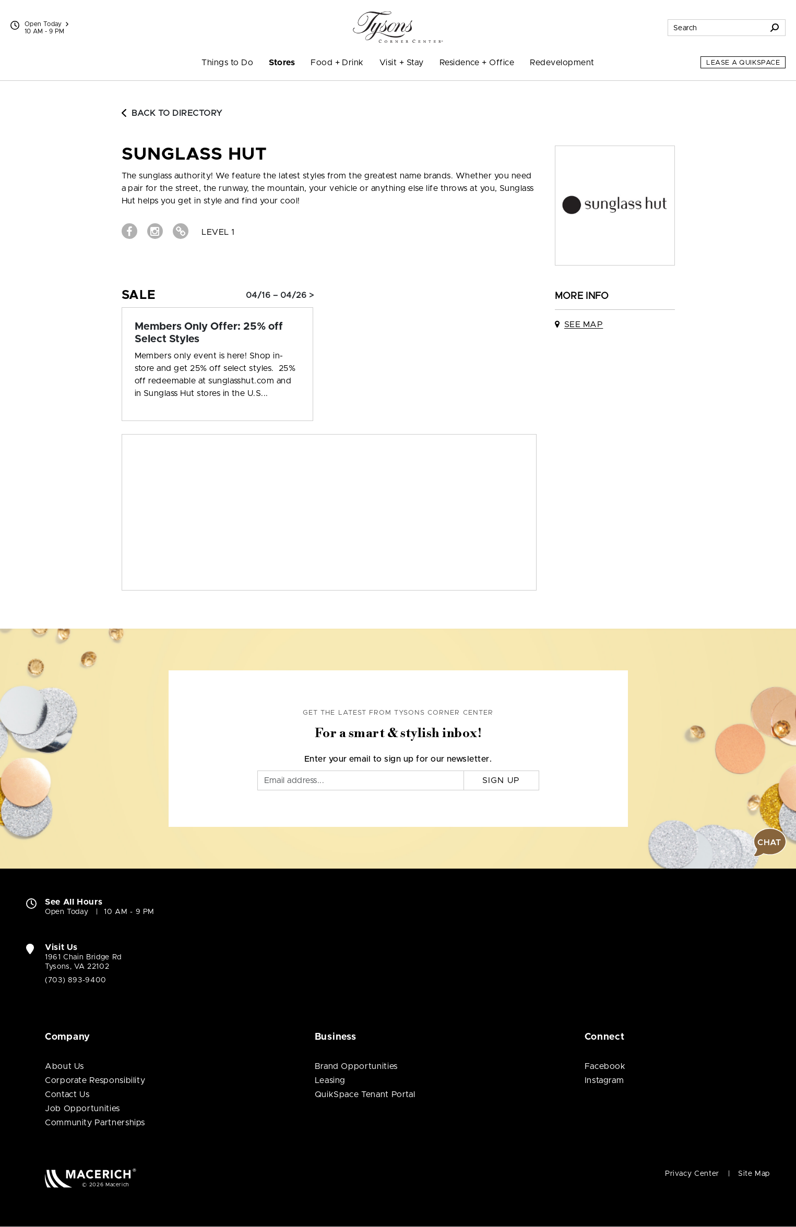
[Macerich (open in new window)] (90, 1178)
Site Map (754, 1173)
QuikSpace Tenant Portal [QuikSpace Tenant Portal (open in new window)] (365, 1094)
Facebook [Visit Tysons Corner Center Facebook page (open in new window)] (605, 1066)
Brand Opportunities (356, 1066)
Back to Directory (172, 113)
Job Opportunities (82, 1108)
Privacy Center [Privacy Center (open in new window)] (692, 1173)
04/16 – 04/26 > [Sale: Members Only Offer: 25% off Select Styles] (280, 295)
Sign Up (501, 780)
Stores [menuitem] (282, 62)
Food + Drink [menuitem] (337, 62)
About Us (64, 1066)
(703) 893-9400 (75, 980)
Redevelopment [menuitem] (562, 62)
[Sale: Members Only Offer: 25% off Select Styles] (218, 332)
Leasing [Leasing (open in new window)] (330, 1080)
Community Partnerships (95, 1122)
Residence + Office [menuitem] (477, 62)
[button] (770, 842)
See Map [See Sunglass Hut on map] (583, 324)
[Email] (360, 780)
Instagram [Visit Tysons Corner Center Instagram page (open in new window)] (604, 1080)
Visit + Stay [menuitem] (401, 62)
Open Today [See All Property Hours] (46, 24)
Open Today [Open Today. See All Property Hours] (66, 912)
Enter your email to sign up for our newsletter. (398, 759)
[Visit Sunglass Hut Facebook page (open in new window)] (129, 231)
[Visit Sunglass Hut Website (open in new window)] (180, 231)
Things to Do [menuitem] (227, 62)
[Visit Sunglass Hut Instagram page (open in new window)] (155, 231)
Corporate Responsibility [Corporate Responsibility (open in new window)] (95, 1080)
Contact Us (67, 1094)
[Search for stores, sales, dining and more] (716, 27)
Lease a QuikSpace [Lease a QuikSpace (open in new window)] (743, 62)
